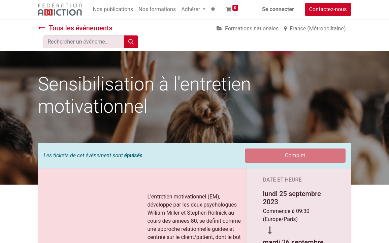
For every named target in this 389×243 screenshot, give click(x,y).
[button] (213, 9)
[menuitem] (113, 9)
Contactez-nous (328, 9)
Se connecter (278, 9)
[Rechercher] (131, 41)
